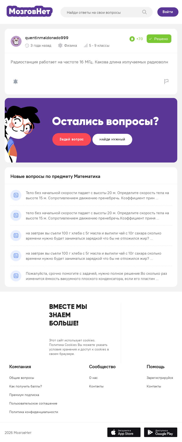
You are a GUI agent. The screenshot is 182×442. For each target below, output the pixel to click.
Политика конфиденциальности (33, 412)
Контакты (96, 386)
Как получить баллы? (25, 386)
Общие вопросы (21, 378)
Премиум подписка (24, 395)
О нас (93, 378)
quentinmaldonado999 (46, 37)
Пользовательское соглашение (33, 403)
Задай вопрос (71, 139)
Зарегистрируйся (160, 378)
